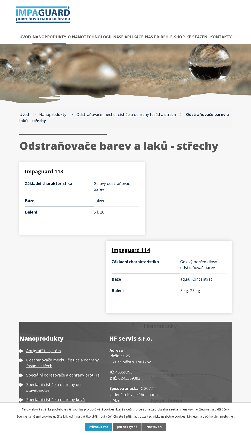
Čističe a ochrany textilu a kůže (54, 358)
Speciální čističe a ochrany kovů (55, 324)
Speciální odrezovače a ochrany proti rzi (63, 300)
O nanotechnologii (89, 36)
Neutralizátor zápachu (47, 392)
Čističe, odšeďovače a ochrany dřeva (59, 349)
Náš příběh (156, 36)
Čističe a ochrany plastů (48, 367)
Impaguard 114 (153, 171)
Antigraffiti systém (43, 275)
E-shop (177, 36)
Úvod (25, 36)
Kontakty (221, 36)
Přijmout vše (98, 427)
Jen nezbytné (127, 427)
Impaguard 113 (44, 171)
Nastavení (154, 427)
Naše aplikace (128, 36)
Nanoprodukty (49, 36)
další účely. (222, 409)
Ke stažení (197, 36)
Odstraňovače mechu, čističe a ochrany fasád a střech (126, 114)
